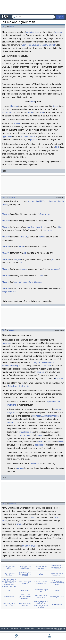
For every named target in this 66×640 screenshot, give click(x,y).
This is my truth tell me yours (41, 567)
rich (20, 263)
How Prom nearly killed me (25, 604)
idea (4, 27)
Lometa (11, 330)
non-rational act (27, 435)
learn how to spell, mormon (25, 583)
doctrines (39, 445)
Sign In (60, 17)
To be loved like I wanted (19, 386)
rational (48, 416)
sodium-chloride (28, 136)
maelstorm (7, 343)
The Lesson (25, 590)
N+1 (57, 147)
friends (22, 246)
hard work (47, 230)
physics (33, 140)
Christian (14, 106)
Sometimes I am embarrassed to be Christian (57, 567)
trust (49, 441)
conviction (36, 416)
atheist (17, 123)
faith (41, 276)
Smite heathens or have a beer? (57, 574)
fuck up (24, 237)
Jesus (55, 106)
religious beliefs (9, 292)
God (60, 227)
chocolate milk (9, 597)
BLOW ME (7, 112)
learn (42, 112)
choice (39, 435)
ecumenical (46, 365)
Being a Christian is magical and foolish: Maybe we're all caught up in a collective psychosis (9, 582)
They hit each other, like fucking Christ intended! (25, 574)
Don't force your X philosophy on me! (38, 45)
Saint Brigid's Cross (56, 597)
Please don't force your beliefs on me (25, 567)
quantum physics (29, 546)
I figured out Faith (57, 604)
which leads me (26, 432)
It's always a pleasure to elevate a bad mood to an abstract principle (41, 604)
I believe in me (43, 214)
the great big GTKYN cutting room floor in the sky (33, 203)
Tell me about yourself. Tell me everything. (25, 596)
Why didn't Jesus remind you (41, 596)
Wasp (41, 574)
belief (40, 441)
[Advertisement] (33, 7)
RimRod (12, 197)
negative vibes (32, 32)
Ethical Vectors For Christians (9, 574)
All (43, 416)
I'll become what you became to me (41, 583)
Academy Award (34, 227)
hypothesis (7, 136)
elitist (32, 102)
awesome (35, 463)
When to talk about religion (9, 567)
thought (55, 416)
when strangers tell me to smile (9, 604)
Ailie (9, 590)
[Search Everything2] (33, 17)
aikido (33, 517)
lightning (23, 269)
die (24, 253)
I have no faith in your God (41, 590)
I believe (6, 214)
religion (58, 32)
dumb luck (55, 269)
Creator (19, 524)
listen (30, 112)
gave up (40, 372)
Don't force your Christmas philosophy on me (57, 582)
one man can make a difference (28, 282)
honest (42, 237)
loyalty (61, 441)
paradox (10, 422)
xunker (11, 27)
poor (54, 259)
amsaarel (12, 504)
